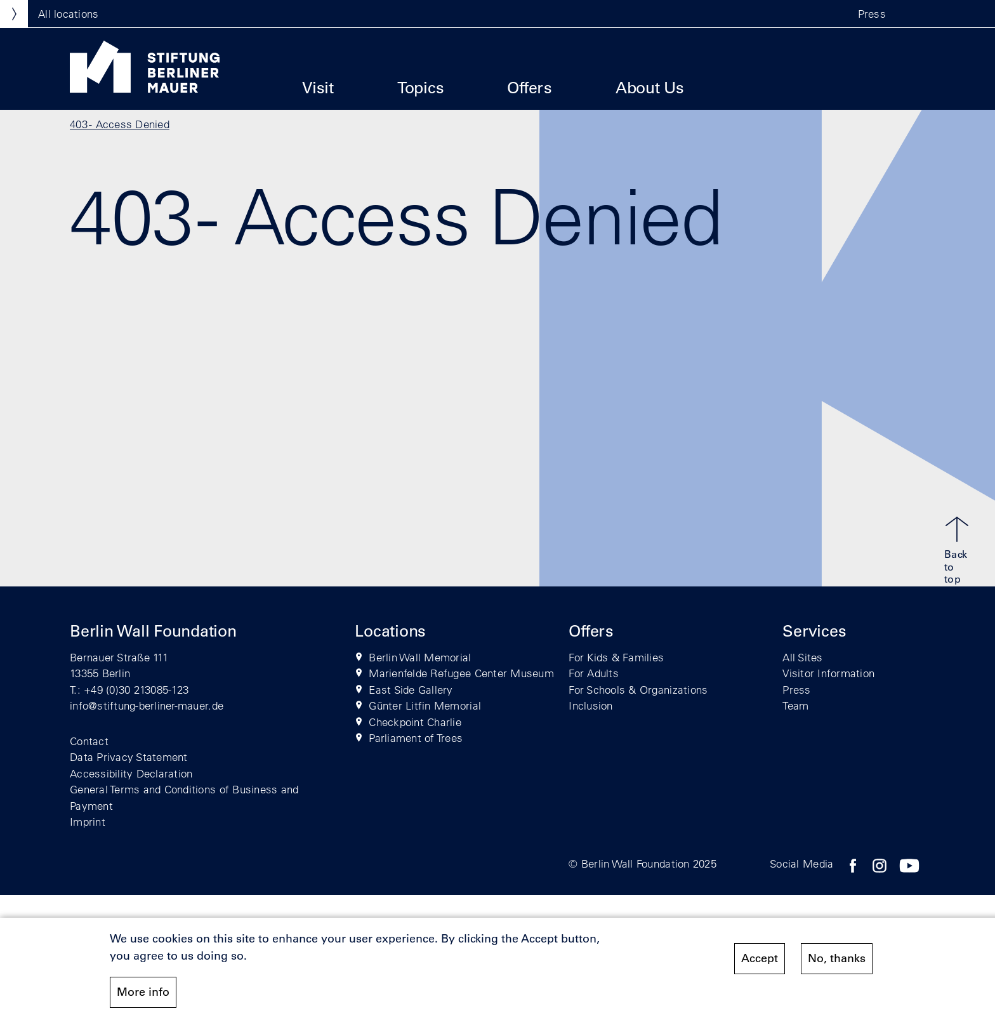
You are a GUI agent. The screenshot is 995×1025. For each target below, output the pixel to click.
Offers (529, 87)
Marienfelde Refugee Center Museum (461, 673)
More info (143, 993)
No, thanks (837, 959)
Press (872, 13)
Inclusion (590, 705)
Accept (759, 959)
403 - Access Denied (119, 124)
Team (795, 705)
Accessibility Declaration (131, 773)
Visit (318, 87)
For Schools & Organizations (638, 689)
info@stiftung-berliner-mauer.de (146, 705)
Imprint (87, 821)
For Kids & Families (616, 657)
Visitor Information (828, 673)
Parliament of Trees (416, 737)
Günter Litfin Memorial (425, 705)
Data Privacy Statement (129, 757)
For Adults (594, 673)
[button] (912, 14)
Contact (89, 741)
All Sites (802, 657)
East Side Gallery (410, 689)
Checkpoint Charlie (415, 722)
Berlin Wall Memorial (420, 657)
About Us (650, 87)
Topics (420, 87)
